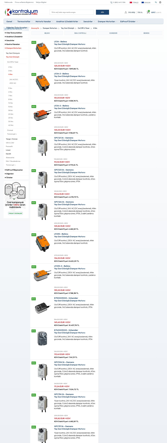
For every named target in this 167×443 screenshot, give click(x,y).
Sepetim (74, 402)
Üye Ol (140, 12)
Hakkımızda (8, 2)
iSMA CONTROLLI (80, 33)
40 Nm (10, 125)
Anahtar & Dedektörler (67, 21)
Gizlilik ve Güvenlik (51, 406)
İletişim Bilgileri (41, 2)
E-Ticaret (76, 440)
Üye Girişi (131, 12)
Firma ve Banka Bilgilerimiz (24, 2)
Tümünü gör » (12, 134)
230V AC (13, 83)
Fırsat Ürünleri (76, 394)
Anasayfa (75, 390)
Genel (9, 21)
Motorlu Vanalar (43, 21)
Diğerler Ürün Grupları (16, 27)
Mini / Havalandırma (13, 161)
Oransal (10, 130)
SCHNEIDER (113, 33)
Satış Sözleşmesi (51, 398)
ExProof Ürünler (127, 21)
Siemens (146, 33)
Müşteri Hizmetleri (78, 398)
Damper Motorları (106, 21)
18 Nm (10, 110)
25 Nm (10, 118)
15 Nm (10, 107)
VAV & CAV (10, 143)
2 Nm (10, 67)
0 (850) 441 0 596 (119, 2)
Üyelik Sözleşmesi (51, 394)
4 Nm (10, 74)
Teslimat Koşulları (51, 390)
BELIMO (47, 33)
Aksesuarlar (10, 157)
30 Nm (10, 121)
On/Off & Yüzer (12, 62)
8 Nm (10, 99)
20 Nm (10, 114)
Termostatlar (23, 21)
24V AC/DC (14, 79)
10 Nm (10, 103)
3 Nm (10, 71)
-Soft (70, 440)
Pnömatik (9, 146)
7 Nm (10, 96)
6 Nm (10, 92)
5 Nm (10, 88)
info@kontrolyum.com (18, 405)
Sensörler (88, 21)
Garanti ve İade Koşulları (54, 402)
